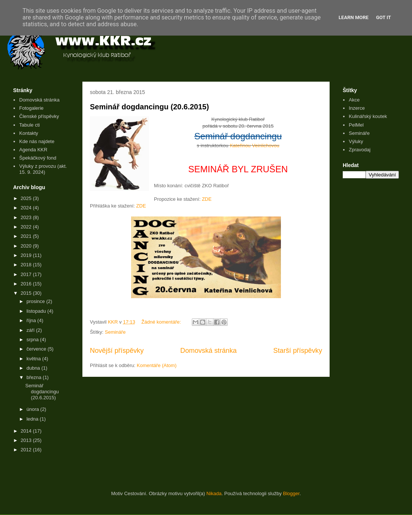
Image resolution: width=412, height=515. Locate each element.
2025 (27, 198)
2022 (27, 227)
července (37, 349)
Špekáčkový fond (37, 158)
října (32, 320)
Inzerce (357, 108)
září (31, 330)
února (33, 409)
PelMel (356, 125)
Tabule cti (29, 125)
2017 (27, 274)
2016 (27, 284)
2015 (27, 293)
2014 (27, 431)
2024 (27, 207)
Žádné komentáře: (162, 322)
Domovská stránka (208, 350)
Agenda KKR (33, 149)
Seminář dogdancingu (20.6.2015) (149, 107)
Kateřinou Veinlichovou (254, 145)
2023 (27, 217)
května (34, 358)
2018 (27, 264)
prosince (36, 301)
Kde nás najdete (36, 141)
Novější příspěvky (117, 350)
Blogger (291, 493)
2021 (27, 236)
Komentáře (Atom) (156, 365)
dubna (34, 368)
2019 (27, 255)
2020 (27, 246)
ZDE (207, 199)
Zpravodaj (359, 149)
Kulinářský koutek (368, 116)
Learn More (354, 17)
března (35, 377)
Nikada (213, 493)
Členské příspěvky (39, 116)
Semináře (115, 332)
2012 (27, 449)
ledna (33, 419)
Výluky (356, 141)
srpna (33, 339)
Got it (383, 17)
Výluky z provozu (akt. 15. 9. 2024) (43, 169)
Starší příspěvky (297, 350)
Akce (354, 100)
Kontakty (28, 133)
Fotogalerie (31, 108)
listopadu (37, 311)
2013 (27, 440)
